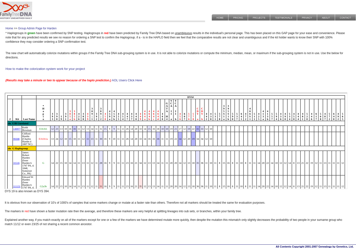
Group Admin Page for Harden (37, 28)
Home (9, 28)
